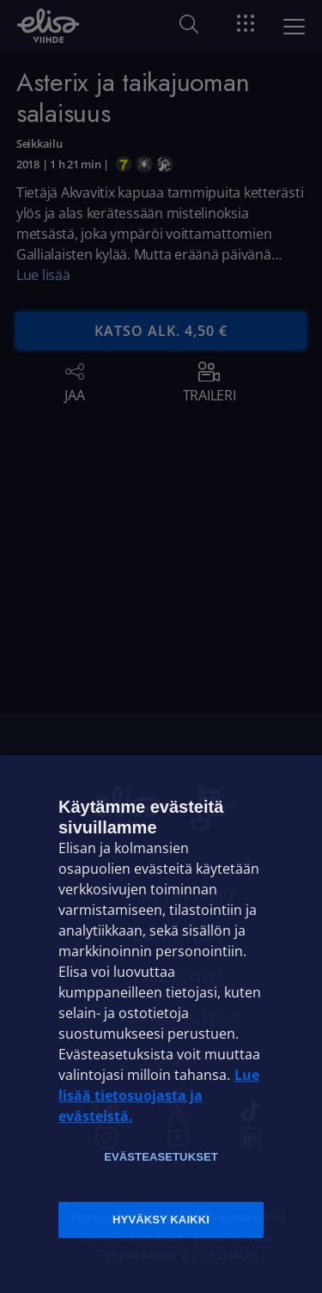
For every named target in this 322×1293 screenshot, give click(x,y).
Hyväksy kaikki (161, 1219)
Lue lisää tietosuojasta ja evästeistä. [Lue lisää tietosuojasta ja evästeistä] (158, 1095)
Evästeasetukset (161, 1156)
